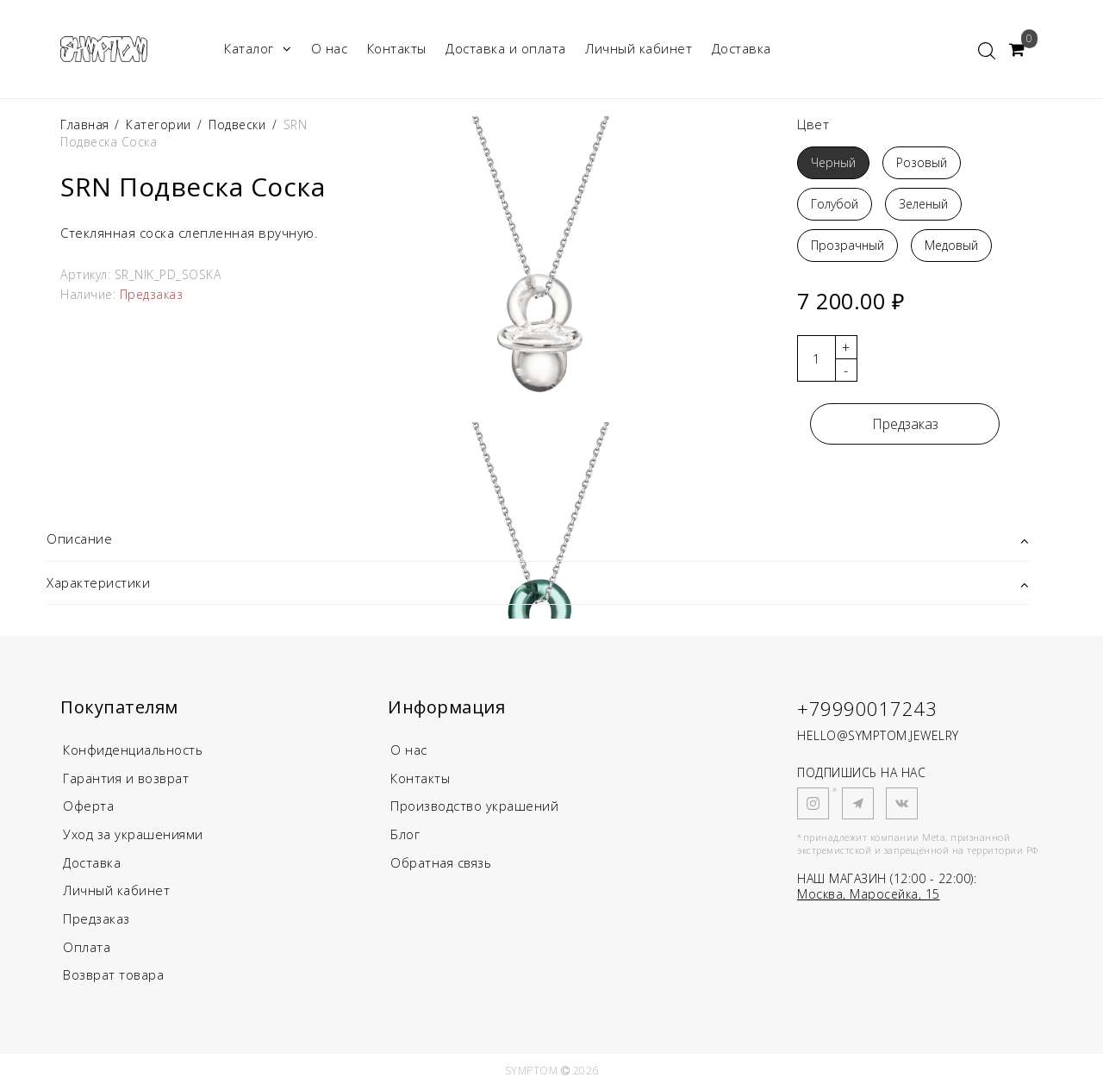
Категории (158, 124)
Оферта (88, 804)
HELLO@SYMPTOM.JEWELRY (878, 735)
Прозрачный (847, 245)
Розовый (921, 162)
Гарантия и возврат (127, 777)
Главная (86, 124)
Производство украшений (475, 804)
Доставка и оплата (506, 48)
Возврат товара (114, 970)
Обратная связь (442, 859)
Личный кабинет (638, 48)
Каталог (257, 48)
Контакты (397, 48)
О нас (329, 48)
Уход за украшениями (133, 832)
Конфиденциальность (134, 749)
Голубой (834, 204)
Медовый (951, 245)
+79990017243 (867, 708)
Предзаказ (905, 423)
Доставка (741, 48)
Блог (405, 832)
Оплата (86, 942)
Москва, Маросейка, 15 (868, 894)
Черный (833, 162)
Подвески (237, 124)
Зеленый (923, 204)
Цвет (813, 124)
